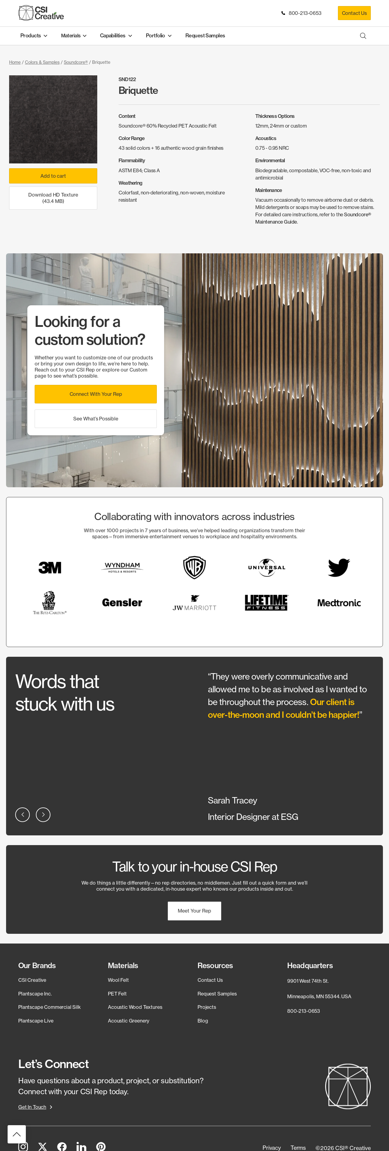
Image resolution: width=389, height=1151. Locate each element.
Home (15, 62)
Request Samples (217, 993)
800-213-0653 (301, 13)
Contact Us (354, 13)
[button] (96, 394)
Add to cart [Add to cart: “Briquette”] (53, 176)
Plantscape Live (35, 1021)
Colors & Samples (42, 62)
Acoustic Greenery (128, 1021)
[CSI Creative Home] (41, 13)
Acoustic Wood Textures (135, 1007)
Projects (207, 1007)
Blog (203, 1021)
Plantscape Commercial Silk (49, 1007)
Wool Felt (118, 980)
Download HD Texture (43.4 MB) (53, 198)
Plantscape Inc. (35, 993)
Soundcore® (76, 62)
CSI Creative (32, 980)
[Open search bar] (363, 36)
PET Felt (117, 993)
